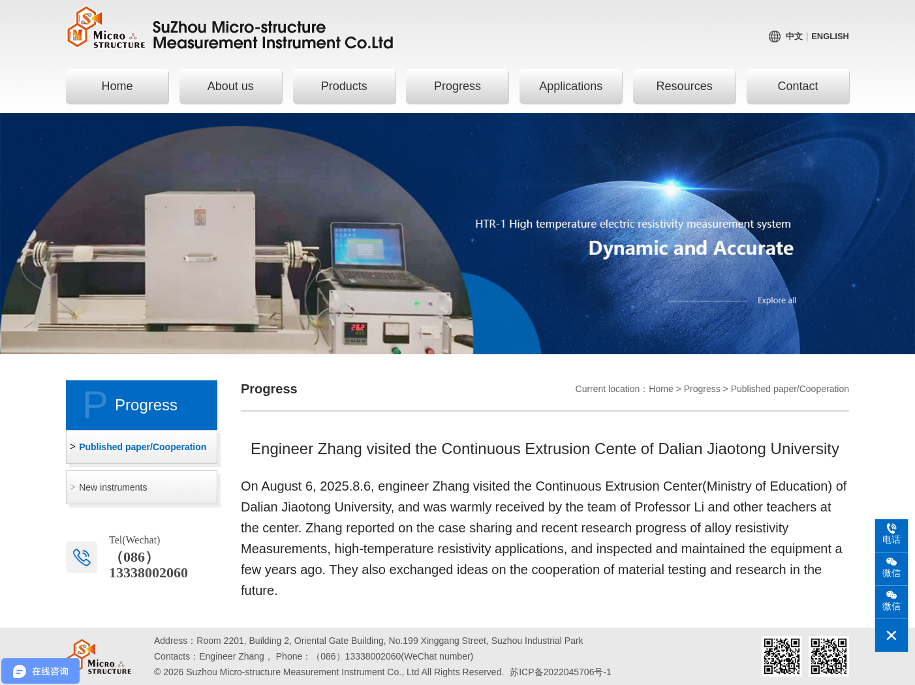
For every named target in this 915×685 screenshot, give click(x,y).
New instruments (113, 487)
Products (344, 86)
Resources (685, 86)
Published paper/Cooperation (142, 447)
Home (116, 86)
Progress (457, 86)
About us (231, 86)
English (830, 36)
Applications (570, 86)
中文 (794, 36)
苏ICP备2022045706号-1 (561, 672)
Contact (797, 86)
